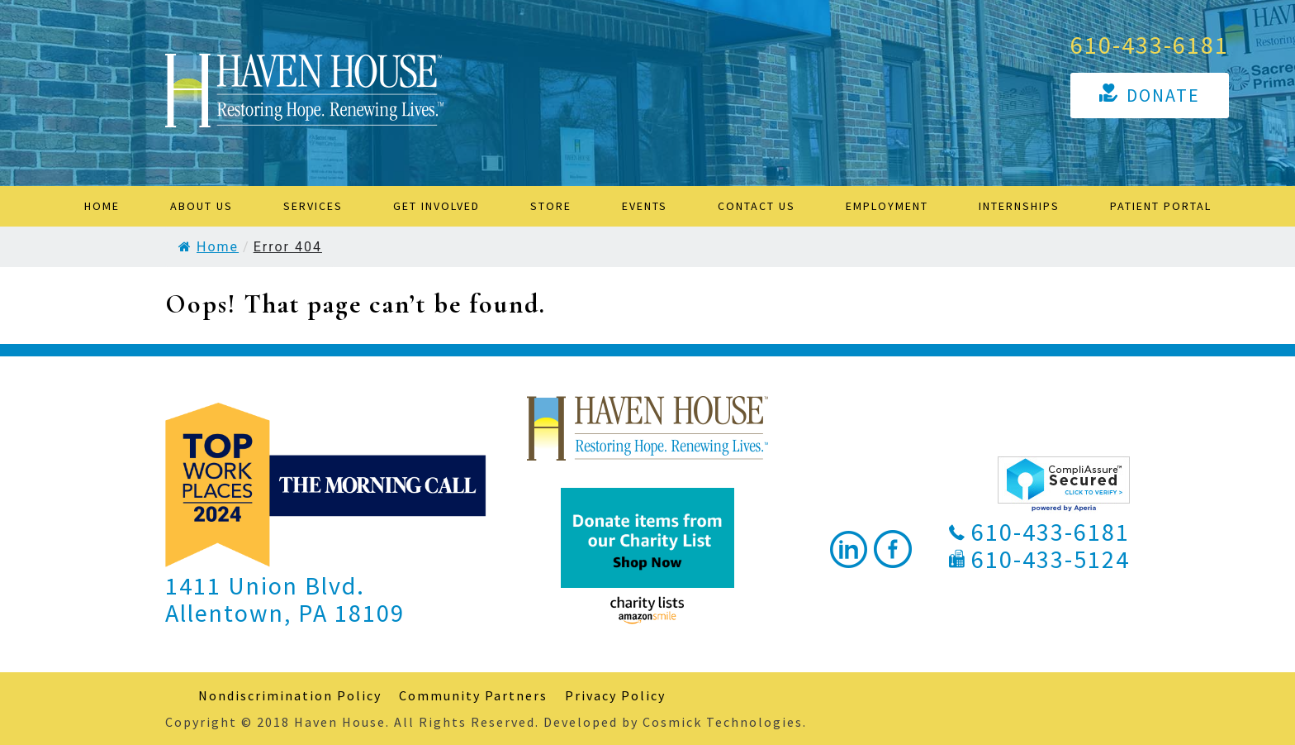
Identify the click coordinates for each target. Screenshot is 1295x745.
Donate (1163, 95)
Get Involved (436, 205)
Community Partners (473, 695)
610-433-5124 (1050, 559)
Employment (887, 205)
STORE (551, 205)
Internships (1019, 205)
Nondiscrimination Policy (290, 695)
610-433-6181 (1149, 44)
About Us (201, 205)
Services (313, 205)
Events (644, 205)
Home (102, 205)
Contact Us (756, 205)
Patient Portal (1161, 205)
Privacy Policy (615, 695)
